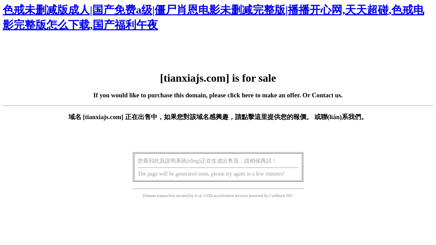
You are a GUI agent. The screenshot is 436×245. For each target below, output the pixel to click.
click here (241, 95)
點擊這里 (254, 116)
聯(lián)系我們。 (344, 116)
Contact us (326, 95)
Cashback (277, 195)
